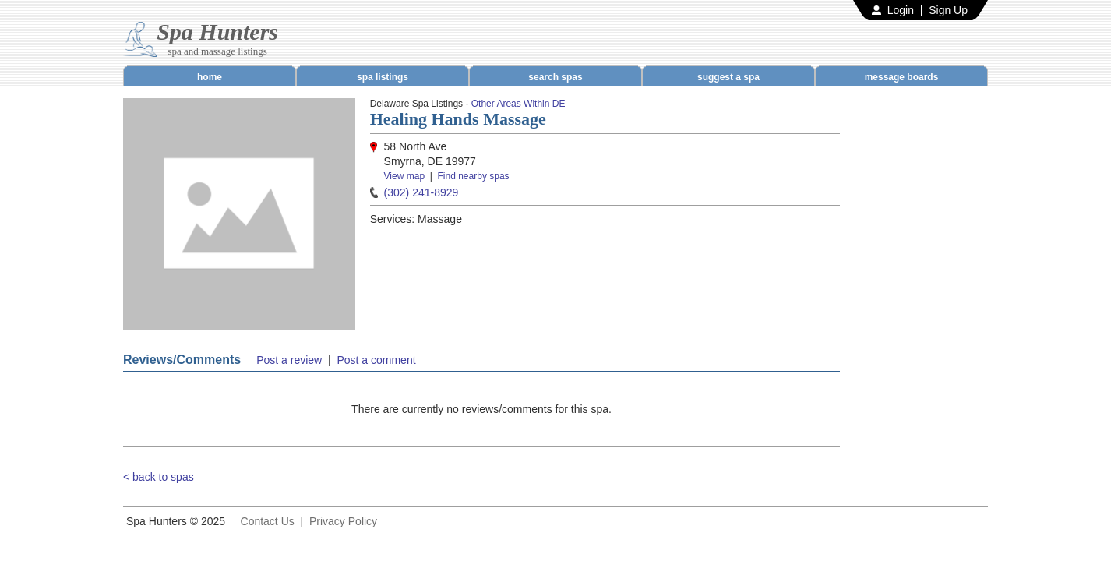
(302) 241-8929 (421, 192)
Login (900, 10)
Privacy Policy (343, 521)
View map (404, 176)
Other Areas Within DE (518, 103)
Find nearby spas (474, 176)
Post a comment (376, 360)
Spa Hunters (217, 31)
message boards (902, 77)
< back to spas (158, 477)
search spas (555, 77)
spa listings (382, 77)
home (209, 77)
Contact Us (268, 521)
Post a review (289, 360)
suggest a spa (728, 77)
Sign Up (948, 10)
